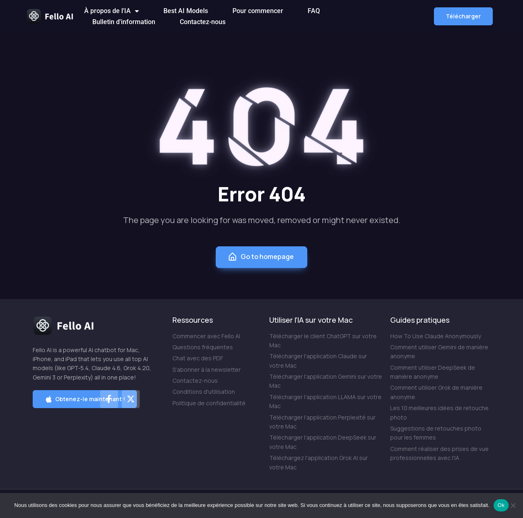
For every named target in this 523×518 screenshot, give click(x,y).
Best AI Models (185, 11)
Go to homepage (261, 257)
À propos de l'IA (111, 10)
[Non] (513, 505)
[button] (463, 16)
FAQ (314, 11)
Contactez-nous (203, 22)
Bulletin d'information (123, 22)
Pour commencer (257, 11)
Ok (501, 505)
